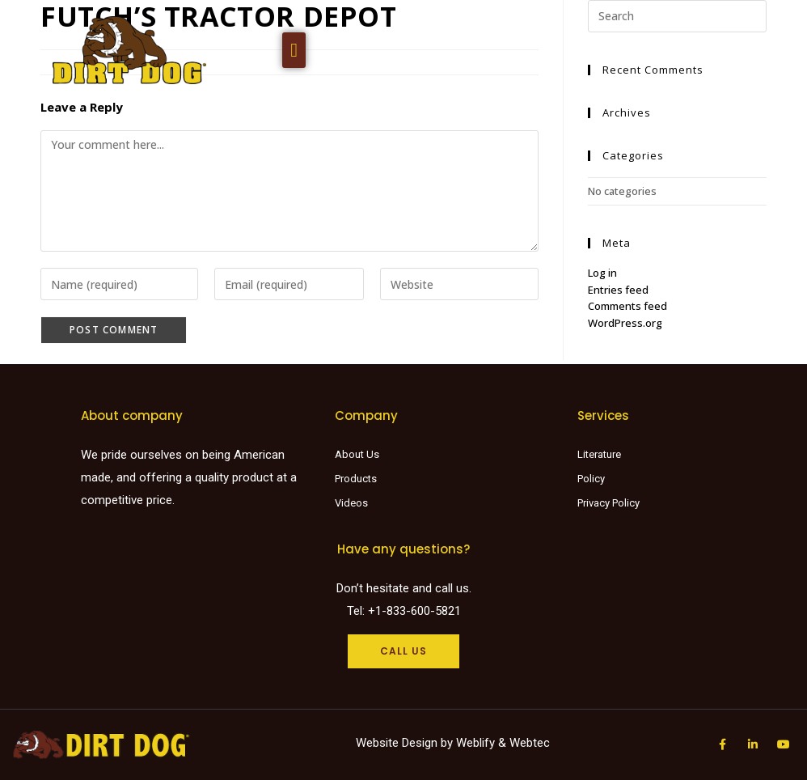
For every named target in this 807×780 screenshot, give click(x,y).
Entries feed (618, 289)
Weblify (475, 742)
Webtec (529, 742)
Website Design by (406, 742)
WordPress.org (625, 323)
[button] (294, 50)
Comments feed (627, 306)
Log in (602, 272)
